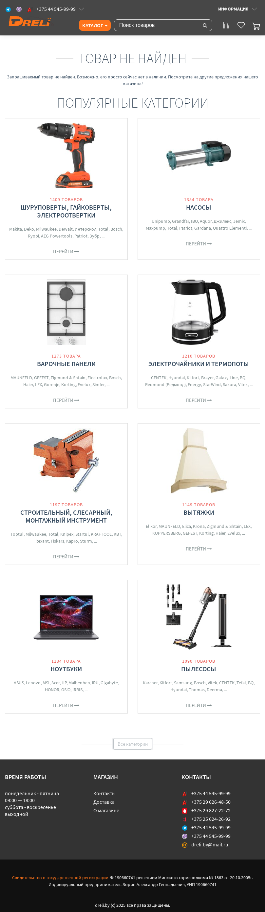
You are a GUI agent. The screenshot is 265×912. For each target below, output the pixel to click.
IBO (194, 221)
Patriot (80, 236)
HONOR (52, 690)
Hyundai (176, 378)
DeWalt (66, 229)
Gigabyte (109, 683)
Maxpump (155, 228)
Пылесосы (198, 669)
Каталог (94, 25)
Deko (29, 229)
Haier (28, 384)
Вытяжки (198, 512)
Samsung (183, 683)
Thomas (197, 690)
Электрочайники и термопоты (198, 364)
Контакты (104, 793)
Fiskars (57, 541)
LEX (38, 384)
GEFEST (41, 378)
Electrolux (97, 378)
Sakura (229, 384)
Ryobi (33, 236)
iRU (95, 683)
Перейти (66, 251)
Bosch (116, 229)
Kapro (72, 541)
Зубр (94, 236)
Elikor (151, 526)
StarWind (212, 384)
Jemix (239, 221)
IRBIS (77, 690)
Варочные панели (66, 364)
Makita (15, 229)
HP (64, 683)
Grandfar (180, 221)
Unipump (161, 221)
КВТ (117, 534)
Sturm (86, 541)
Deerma (214, 690)
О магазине (106, 810)
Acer (55, 683)
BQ (242, 378)
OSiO (65, 690)
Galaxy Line (227, 378)
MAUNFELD (21, 378)
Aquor (206, 221)
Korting (68, 384)
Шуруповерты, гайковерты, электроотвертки (66, 211)
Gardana (202, 228)
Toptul (17, 534)
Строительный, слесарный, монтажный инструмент (66, 516)
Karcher (150, 683)
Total (103, 229)
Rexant (42, 541)
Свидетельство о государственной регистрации (60, 878)
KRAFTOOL (101, 534)
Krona (199, 526)
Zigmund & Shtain (67, 378)
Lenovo (33, 683)
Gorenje (51, 384)
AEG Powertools (56, 236)
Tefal (241, 683)
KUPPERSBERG (166, 533)
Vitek (243, 384)
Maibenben (79, 683)
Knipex (66, 534)
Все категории (133, 744)
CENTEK (158, 378)
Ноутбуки (66, 669)
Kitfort (193, 378)
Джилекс (222, 221)
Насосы (198, 207)
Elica (186, 526)
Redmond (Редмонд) (165, 384)
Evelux (84, 384)
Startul (82, 534)
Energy (194, 384)
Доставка (104, 801)
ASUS (19, 683)
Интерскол (85, 229)
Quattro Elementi (230, 228)
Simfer (98, 384)
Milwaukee (46, 229)
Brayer (207, 378)
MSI (46, 683)
